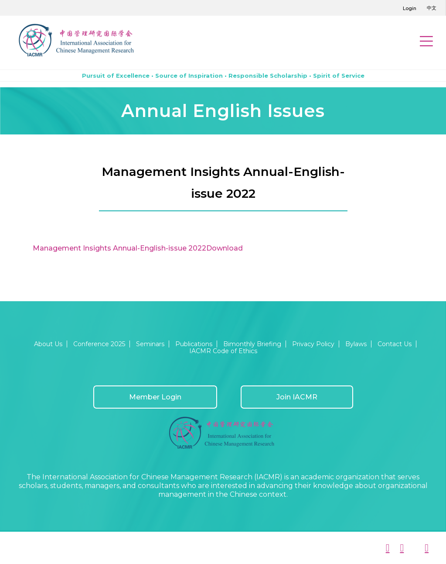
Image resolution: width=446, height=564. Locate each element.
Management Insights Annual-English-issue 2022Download (138, 248)
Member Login (155, 397)
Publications (193, 344)
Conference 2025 (99, 344)
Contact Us (395, 344)
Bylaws (356, 344)
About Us (48, 344)
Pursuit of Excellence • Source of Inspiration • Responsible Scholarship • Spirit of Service (223, 75)
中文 (431, 8)
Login (409, 8)
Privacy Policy (313, 344)
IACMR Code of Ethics (223, 351)
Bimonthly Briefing (252, 344)
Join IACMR (296, 397)
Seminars (150, 344)
